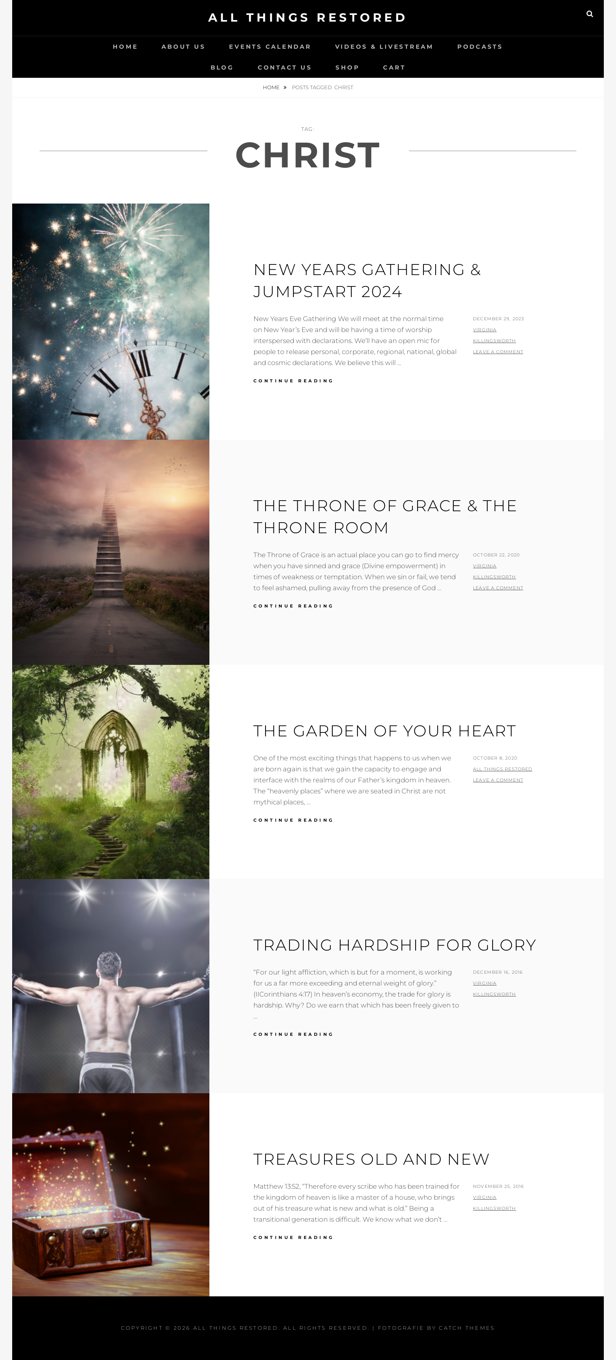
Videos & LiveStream (384, 46)
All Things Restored (308, 17)
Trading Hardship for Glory (395, 944)
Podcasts (480, 46)
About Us (183, 46)
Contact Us (285, 67)
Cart (394, 67)
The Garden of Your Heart (385, 730)
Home (125, 46)
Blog (222, 67)
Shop (347, 67)
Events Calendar (270, 46)
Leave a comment (498, 351)
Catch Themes (467, 1328)
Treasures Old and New (371, 1159)
